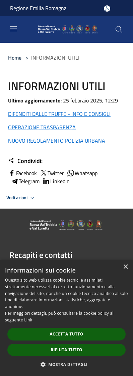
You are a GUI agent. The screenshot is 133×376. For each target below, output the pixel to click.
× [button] (125, 267)
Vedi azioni (21, 198)
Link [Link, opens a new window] (28, 320)
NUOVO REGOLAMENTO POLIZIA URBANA (56, 141)
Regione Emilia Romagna (38, 8)
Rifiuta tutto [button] (66, 350)
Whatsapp (82, 173)
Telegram (25, 181)
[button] (67, 364)
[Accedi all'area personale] (107, 8)
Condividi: (25, 161)
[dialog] (66, 318)
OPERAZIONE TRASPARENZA (42, 127)
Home (14, 58)
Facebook (22, 173)
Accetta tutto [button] (66, 334)
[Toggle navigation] (13, 29)
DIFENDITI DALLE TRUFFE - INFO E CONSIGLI (59, 114)
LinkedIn (56, 181)
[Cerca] (119, 29)
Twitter (52, 173)
